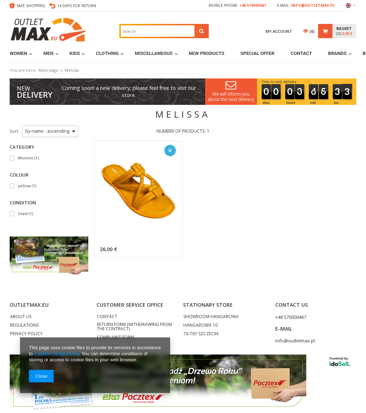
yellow (24, 186)
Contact (301, 53)
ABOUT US (20, 317)
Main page (48, 70)
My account (279, 31)
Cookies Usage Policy (56, 353)
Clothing (107, 53)
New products (206, 53)
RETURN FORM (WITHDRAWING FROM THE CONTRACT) (134, 327)
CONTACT (107, 317)
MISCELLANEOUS (154, 53)
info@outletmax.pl (313, 5)
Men (48, 53)
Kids (75, 53)
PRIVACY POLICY (26, 334)
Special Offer (257, 53)
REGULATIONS (24, 325)
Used (23, 213)
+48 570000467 (252, 5)
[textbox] (157, 31)
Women (18, 53)
